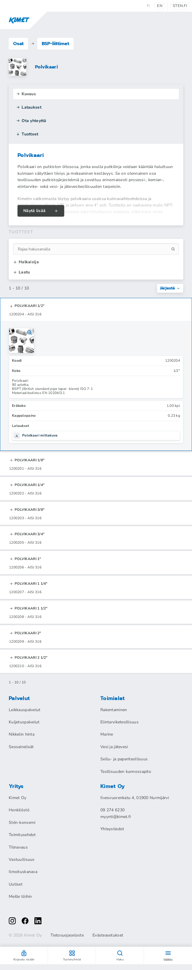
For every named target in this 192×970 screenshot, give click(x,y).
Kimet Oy (17, 798)
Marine (106, 734)
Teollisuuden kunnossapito (125, 771)
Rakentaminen (113, 710)
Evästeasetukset (107, 935)
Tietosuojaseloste (67, 935)
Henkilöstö (19, 810)
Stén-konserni (22, 822)
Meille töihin (20, 896)
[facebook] (25, 920)
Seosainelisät (21, 747)
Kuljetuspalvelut (24, 722)
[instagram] (12, 920)
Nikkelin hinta (21, 734)
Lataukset (28, 107)
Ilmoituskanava (23, 871)
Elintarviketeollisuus (119, 722)
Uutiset (15, 884)
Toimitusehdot (22, 835)
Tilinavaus (18, 847)
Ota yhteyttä (31, 120)
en (160, 5)
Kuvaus (26, 94)
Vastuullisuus (22, 859)
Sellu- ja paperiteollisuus (124, 759)
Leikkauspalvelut (24, 710)
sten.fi (180, 5)
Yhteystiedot (112, 829)
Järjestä (170, 288)
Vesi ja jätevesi (114, 747)
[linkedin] (37, 920)
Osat (18, 43)
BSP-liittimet (55, 43)
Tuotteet (27, 134)
